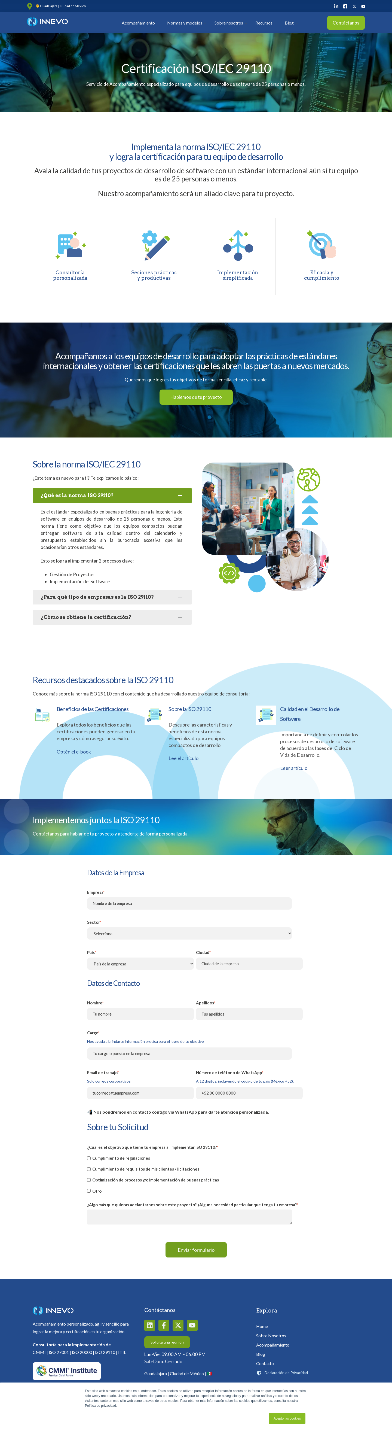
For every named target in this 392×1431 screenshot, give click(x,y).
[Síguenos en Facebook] (163, 1325)
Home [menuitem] (262, 1326)
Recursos (263, 22)
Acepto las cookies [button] (287, 1418)
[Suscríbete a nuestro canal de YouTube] (192, 1325)
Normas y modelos (184, 22)
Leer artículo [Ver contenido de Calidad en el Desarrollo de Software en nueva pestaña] (293, 768)
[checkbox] (195, 1174)
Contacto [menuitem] (265, 1363)
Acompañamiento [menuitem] (272, 1344)
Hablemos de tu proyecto (196, 397)
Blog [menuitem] (260, 1354)
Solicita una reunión (167, 1342)
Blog (289, 22)
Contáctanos (346, 23)
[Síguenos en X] (178, 1325)
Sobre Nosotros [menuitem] (271, 1335)
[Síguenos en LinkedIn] (149, 1325)
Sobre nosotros (229, 22)
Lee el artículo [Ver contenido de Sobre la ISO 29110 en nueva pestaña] (183, 758)
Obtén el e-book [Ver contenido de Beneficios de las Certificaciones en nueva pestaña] (74, 752)
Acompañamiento (138, 22)
